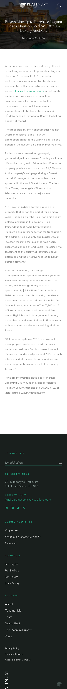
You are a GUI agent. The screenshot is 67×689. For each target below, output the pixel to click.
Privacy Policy (12, 649)
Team (8, 617)
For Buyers (11, 564)
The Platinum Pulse (18, 630)
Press (8, 636)
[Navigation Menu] (7, 5)
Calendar (10, 543)
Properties (11, 530)
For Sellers (11, 577)
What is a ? (23, 537)
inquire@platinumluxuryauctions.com (28, 500)
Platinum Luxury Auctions (29, 91)
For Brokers (12, 571)
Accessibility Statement (18, 660)
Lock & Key (12, 583)
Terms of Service (14, 654)
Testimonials (13, 611)
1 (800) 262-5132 (15, 495)
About (9, 604)
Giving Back (12, 623)
